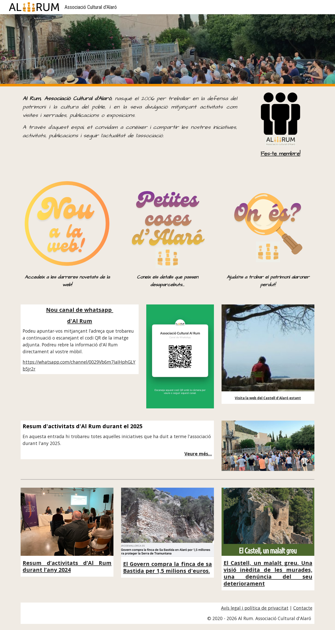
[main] (130, 117)
